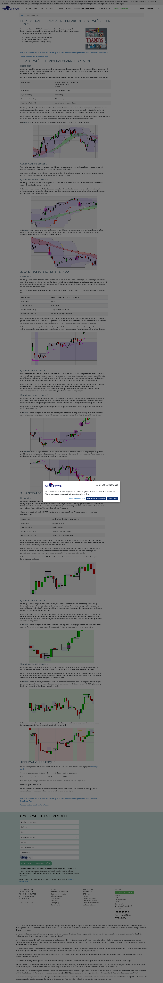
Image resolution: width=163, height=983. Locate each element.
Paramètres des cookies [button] (77, 498)
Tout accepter (112, 498)
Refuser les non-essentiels (96, 498)
